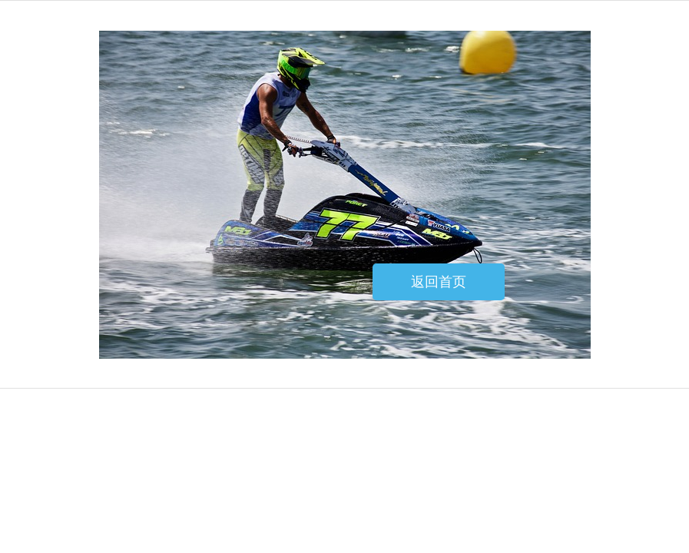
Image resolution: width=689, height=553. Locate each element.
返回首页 (438, 282)
